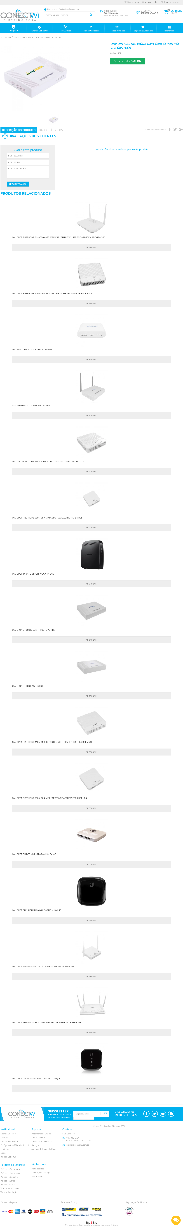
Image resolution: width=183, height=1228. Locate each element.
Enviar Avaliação (17, 183)
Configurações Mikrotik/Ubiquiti (14, 1145)
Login (64, 9)
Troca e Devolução (8, 1192)
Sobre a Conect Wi (8, 1133)
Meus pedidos (151, 2)
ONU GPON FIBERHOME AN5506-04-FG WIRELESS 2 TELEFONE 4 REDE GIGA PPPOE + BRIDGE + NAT (58, 237)
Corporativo (5, 1137)
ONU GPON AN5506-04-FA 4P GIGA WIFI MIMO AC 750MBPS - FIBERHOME (46, 1022)
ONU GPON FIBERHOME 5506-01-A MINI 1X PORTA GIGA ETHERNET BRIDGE (47, 517)
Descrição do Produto (19, 129)
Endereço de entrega (40, 1172)
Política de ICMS (7, 1184)
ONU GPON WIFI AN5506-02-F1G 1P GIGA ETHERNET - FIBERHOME (43, 966)
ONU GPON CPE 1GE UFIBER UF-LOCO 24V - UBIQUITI (36, 1078)
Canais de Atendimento (41, 1141)
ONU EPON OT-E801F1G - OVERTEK (28, 686)
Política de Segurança (10, 1169)
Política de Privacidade (10, 1173)
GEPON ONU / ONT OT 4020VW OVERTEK (31, 405)
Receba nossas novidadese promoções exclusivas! (60, 1115)
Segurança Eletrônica (143, 28)
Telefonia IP (169, 28)
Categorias (13, 28)
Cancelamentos (38, 1137)
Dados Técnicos (51, 129)
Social (3, 1152)
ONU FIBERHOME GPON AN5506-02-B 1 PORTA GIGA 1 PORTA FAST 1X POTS (48, 461)
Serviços (35, 1145)
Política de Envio (7, 1180)
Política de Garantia (9, 1176)
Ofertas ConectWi (39, 28)
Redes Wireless (117, 28)
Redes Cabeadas (91, 28)
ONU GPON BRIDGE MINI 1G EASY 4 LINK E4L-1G (34, 854)
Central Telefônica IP (9, 1141)
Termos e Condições (9, 1188)
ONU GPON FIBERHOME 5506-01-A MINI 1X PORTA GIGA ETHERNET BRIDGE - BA (49, 798)
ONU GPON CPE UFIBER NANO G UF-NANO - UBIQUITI (36, 910)
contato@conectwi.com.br (77, 1144)
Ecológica (4, 1149)
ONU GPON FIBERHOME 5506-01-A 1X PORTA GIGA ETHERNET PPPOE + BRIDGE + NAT (52, 293)
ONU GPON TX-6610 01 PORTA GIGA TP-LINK (33, 573)
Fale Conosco (68, 1133)
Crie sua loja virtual (72, 1225)
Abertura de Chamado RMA (43, 1149)
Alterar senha (37, 1176)
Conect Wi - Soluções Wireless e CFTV (109, 1126)
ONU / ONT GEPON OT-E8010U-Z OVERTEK (32, 349)
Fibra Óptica (65, 28)
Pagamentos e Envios (41, 1133)
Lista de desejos (171, 2)
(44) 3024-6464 (77, 1139)
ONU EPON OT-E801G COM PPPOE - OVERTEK (33, 629)
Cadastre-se (74, 9)
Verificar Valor (127, 61)
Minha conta (133, 2)
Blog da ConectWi (8, 1156)
